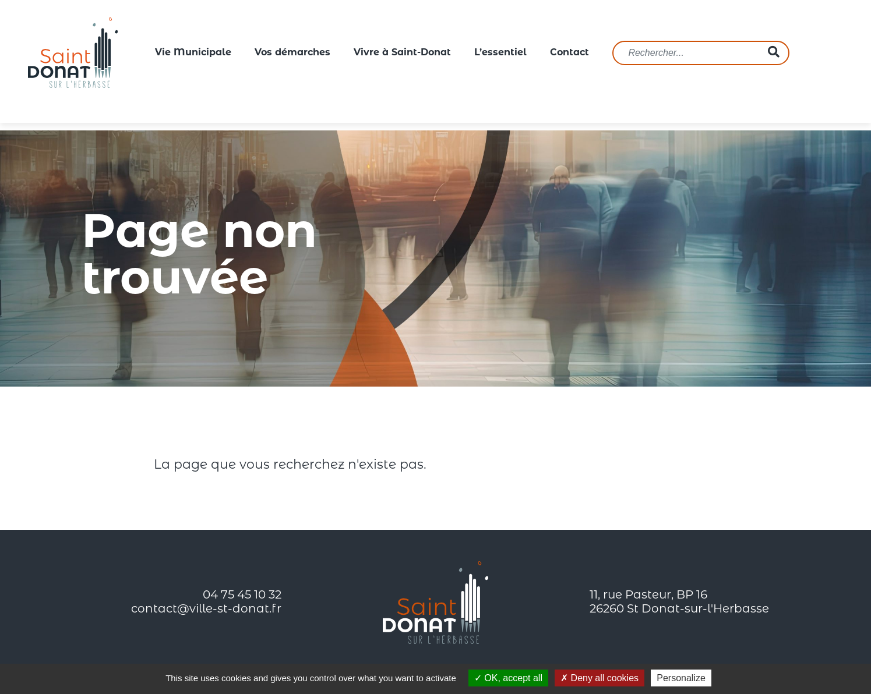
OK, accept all (508, 678)
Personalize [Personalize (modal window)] (681, 678)
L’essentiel (500, 53)
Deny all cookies (599, 678)
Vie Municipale (193, 53)
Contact (569, 53)
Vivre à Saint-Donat (402, 53)
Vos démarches (292, 53)
